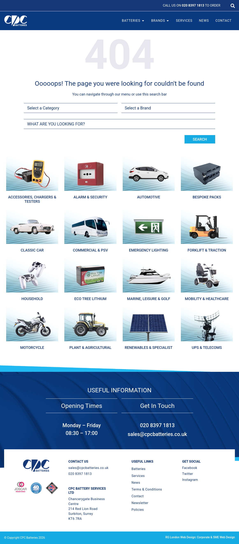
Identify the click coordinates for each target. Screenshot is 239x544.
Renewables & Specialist (149, 347)
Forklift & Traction (207, 250)
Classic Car (32, 250)
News (136, 483)
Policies (138, 510)
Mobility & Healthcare (207, 299)
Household (32, 299)
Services (138, 476)
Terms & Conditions (147, 489)
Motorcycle (32, 347)
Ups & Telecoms (207, 347)
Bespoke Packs (207, 197)
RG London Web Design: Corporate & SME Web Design (200, 537)
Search (200, 139)
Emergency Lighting (148, 250)
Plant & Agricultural (90, 347)
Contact (138, 496)
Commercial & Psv (90, 250)
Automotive (148, 197)
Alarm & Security (90, 197)
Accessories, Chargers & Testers (32, 199)
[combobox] (119, 124)
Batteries (138, 469)
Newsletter (140, 503)
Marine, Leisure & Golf (148, 299)
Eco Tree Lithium (90, 299)
